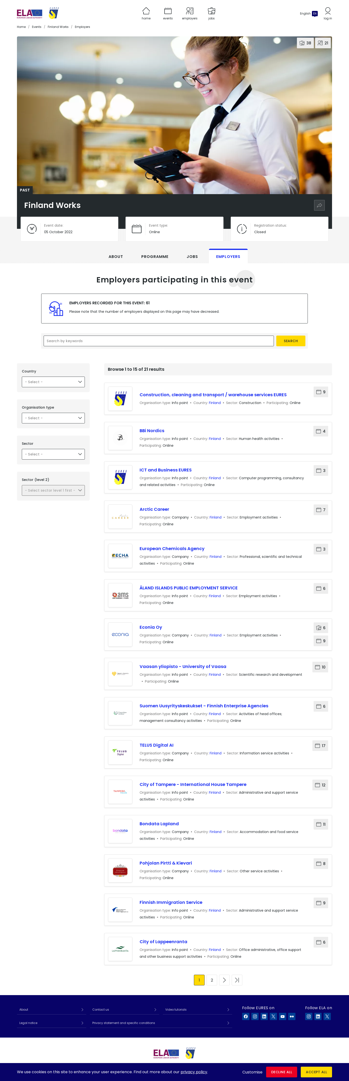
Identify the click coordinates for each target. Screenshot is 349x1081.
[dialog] (174, 1072)
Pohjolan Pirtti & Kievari (166, 863)
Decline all (281, 1072)
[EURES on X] (273, 1016)
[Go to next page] (224, 980)
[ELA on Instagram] (308, 1016)
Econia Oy (151, 627)
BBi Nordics (152, 431)
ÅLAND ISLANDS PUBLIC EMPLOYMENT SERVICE (189, 588)
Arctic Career (154, 509)
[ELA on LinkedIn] (318, 1016)
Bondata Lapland (159, 824)
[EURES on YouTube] (282, 1016)
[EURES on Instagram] (255, 1016)
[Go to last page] (237, 980)
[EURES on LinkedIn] (264, 1016)
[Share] (319, 205)
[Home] (38, 13)
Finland (215, 402)
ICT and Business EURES (166, 470)
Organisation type (38, 407)
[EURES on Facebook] (245, 1016)
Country (29, 371)
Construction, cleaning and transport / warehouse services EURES (213, 395)
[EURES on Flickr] (291, 1016)
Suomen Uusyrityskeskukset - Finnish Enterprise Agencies (204, 706)
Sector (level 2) (35, 479)
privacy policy (194, 1072)
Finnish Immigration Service (171, 902)
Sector (27, 443)
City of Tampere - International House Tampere (193, 784)
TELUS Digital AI (157, 745)
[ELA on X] (327, 1016)
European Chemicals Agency (172, 548)
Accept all (316, 1072)
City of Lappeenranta (163, 942)
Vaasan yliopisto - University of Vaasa (183, 666)
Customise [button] (252, 1072)
